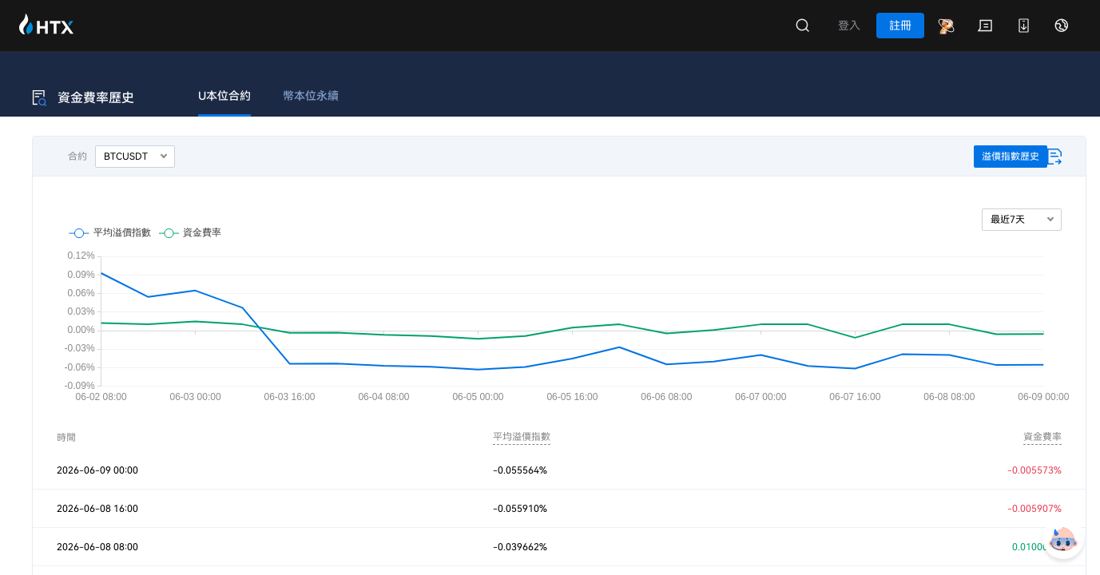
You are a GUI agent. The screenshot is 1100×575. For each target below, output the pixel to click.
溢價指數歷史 (1010, 156)
